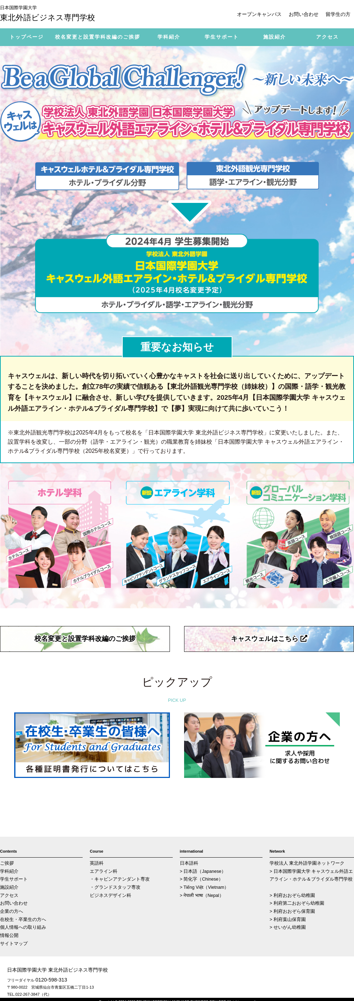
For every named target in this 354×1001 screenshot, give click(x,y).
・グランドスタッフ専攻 (115, 887)
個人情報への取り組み (23, 927)
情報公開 (9, 935)
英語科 (97, 863)
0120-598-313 (51, 980)
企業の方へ (11, 911)
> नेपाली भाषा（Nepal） (202, 895)
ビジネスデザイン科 (110, 895)
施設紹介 (9, 887)
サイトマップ (14, 943)
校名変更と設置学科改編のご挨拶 (84, 638)
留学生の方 (338, 14)
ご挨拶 (7, 863)
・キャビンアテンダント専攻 (120, 879)
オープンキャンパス (259, 14)
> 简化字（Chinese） (201, 879)
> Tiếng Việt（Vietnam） (204, 887)
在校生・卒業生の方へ (23, 919)
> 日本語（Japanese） (203, 871)
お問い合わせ (304, 14)
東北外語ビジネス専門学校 (53, 13)
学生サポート (14, 879)
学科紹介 (9, 871)
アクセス (9, 895)
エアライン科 (103, 871)
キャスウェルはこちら (269, 638)
